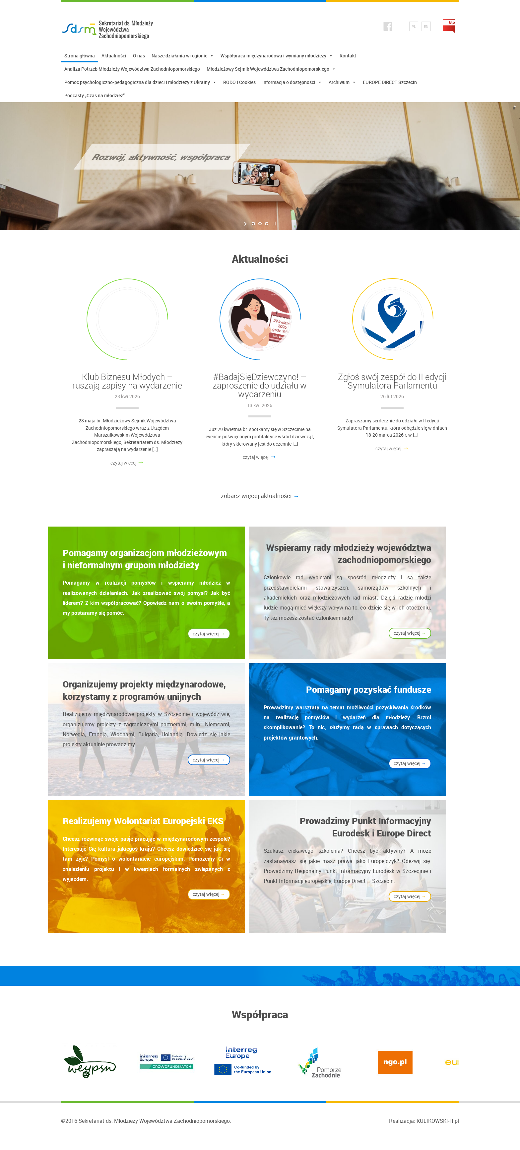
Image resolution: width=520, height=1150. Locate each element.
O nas (139, 55)
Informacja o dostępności (292, 82)
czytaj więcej (127, 462)
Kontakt (348, 55)
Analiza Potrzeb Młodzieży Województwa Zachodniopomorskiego (132, 69)
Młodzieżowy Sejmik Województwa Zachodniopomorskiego (271, 69)
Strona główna (79, 55)
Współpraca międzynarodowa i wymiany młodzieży (277, 55)
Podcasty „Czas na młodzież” (94, 95)
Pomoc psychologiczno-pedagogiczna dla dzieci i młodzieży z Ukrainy (140, 82)
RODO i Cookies (239, 82)
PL (414, 26)
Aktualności (113, 55)
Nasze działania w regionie (183, 55)
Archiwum (342, 82)
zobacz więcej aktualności (260, 496)
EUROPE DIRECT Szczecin (390, 82)
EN (426, 26)
